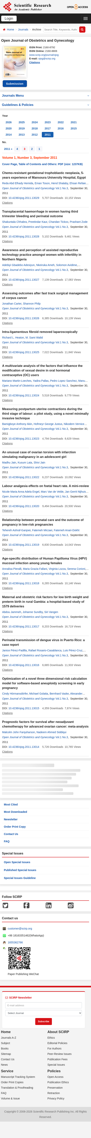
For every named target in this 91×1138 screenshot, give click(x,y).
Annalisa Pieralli (11, 568)
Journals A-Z (8, 1037)
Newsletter (11, 819)
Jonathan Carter (11, 303)
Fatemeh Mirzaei (42, 530)
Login (9, 18)
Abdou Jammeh (11, 612)
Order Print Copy (15, 826)
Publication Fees (57, 1059)
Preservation (55, 1087)
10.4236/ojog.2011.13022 (24, 477)
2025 (22, 122)
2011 (48, 134)
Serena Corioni (76, 568)
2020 (9, 128)
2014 (9, 134)
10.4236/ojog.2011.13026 (24, 318)
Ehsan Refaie (78, 183)
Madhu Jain (9, 462)
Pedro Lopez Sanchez (63, 380)
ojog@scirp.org (46, 58)
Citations (34, 62)
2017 (48, 128)
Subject (5, 1043)
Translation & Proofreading (17, 1087)
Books (5, 1048)
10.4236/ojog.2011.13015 (24, 708)
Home (10, 29)
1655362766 (15, 942)
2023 (48, 122)
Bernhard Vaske (59, 693)
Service (7, 1071)
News (4, 1064)
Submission (14, 83)
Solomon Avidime (66, 265)
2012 (35, 134)
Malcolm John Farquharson (18, 732)
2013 (22, 134)
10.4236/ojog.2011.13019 (24, 544)
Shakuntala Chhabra (14, 221)
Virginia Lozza (57, 568)
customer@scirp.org (20, 928)
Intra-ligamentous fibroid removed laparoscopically (39, 331)
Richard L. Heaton (13, 337)
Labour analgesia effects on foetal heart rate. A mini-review (45, 486)
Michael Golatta (38, 693)
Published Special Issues (20, 870)
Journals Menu (45, 95)
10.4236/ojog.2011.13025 (24, 352)
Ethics (51, 1037)
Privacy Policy (55, 1098)
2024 (35, 122)
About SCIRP (58, 1032)
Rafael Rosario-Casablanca (44, 650)
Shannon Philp (31, 303)
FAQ (6, 841)
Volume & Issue (10, 1098)
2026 (9, 122)
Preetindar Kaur (37, 221)
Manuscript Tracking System (18, 1076)
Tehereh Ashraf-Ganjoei (16, 530)
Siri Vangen (51, 612)
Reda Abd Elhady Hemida (17, 183)
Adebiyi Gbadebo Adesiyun (18, 265)
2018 (35, 128)
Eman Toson (42, 183)
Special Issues (56, 1064)
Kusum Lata (25, 462)
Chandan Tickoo (58, 221)
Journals (23, 29)
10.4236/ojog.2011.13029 (24, 197)
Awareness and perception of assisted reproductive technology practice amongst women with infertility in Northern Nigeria (41, 254)
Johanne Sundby (33, 612)
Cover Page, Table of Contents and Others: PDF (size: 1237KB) (42, 164)
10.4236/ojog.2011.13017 (24, 626)
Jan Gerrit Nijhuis (75, 491)
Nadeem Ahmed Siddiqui (51, 732)
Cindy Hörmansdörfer (15, 693)
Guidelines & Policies (45, 104)
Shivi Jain (39, 462)
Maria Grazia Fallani (35, 568)
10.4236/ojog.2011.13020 (24, 506)
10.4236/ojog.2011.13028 (24, 236)
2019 (22, 128)
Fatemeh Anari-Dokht (66, 530)
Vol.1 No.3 (61, 188)
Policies (54, 1071)
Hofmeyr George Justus (48, 423)
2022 (61, 122)
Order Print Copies (12, 1082)
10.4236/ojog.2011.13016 (24, 665)
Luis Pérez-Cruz (72, 650)
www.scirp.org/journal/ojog (44, 54)
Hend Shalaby (59, 183)
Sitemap (6, 1053)
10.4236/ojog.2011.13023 (24, 438)
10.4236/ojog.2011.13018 (24, 583)
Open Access (55, 1076)
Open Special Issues (17, 862)
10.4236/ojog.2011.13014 (24, 746)
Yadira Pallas (41, 380)
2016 (61, 128)
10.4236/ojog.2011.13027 (24, 279)
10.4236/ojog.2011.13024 (24, 395)
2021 (74, 122)
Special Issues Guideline (20, 878)
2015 (74, 128)
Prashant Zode (79, 221)
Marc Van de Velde (52, 491)
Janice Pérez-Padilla (14, 650)
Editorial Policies (57, 1043)
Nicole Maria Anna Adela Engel (20, 491)
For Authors (54, 1048)
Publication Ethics (58, 1082)
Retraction (53, 1093)
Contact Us (11, 834)
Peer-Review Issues (59, 1053)
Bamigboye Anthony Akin (17, 423)
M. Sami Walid (34, 337)
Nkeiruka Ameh (45, 265)
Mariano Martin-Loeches (16, 380)
